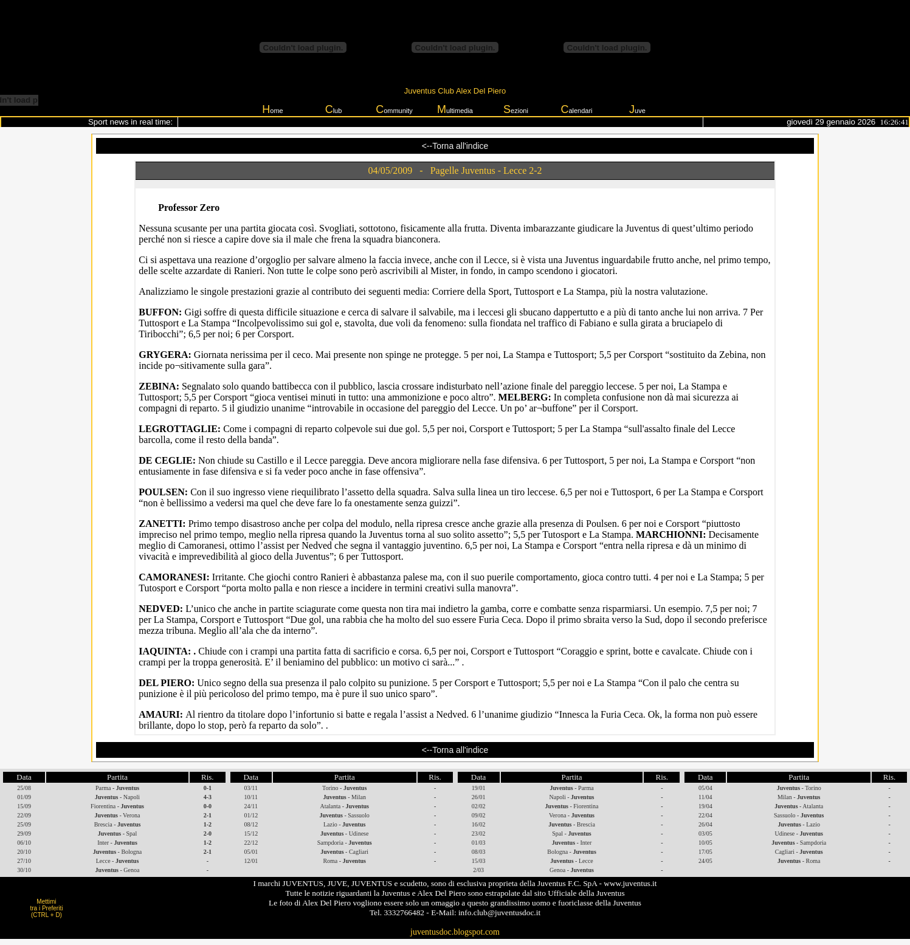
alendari (576, 109)
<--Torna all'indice (455, 145)
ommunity (394, 109)
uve (637, 109)
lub (333, 109)
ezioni (515, 109)
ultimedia (455, 109)
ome (272, 109)
